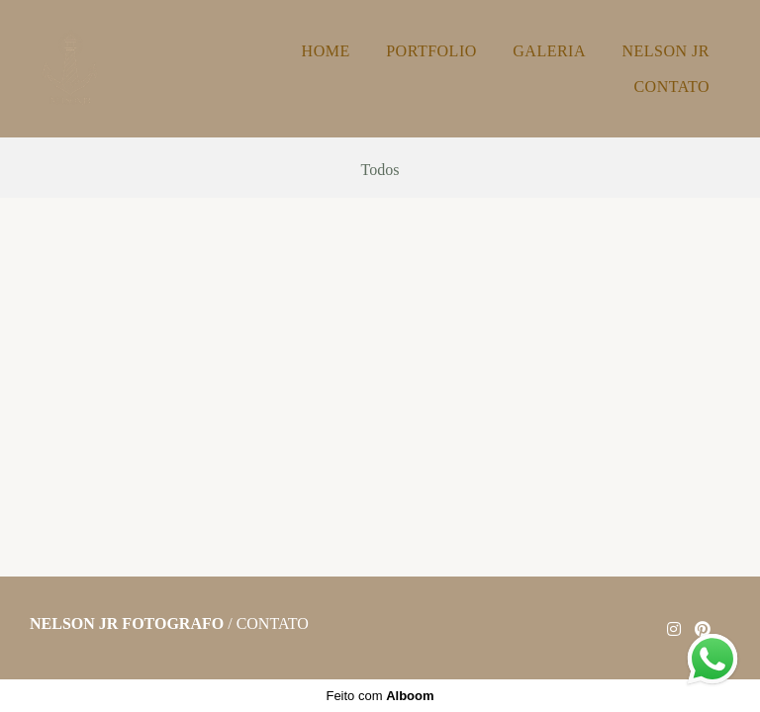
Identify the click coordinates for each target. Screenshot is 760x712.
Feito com (379, 695)
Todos (380, 170)
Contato (273, 624)
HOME (326, 51)
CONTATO (671, 86)
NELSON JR (665, 51)
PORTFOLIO (431, 51)
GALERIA (549, 51)
